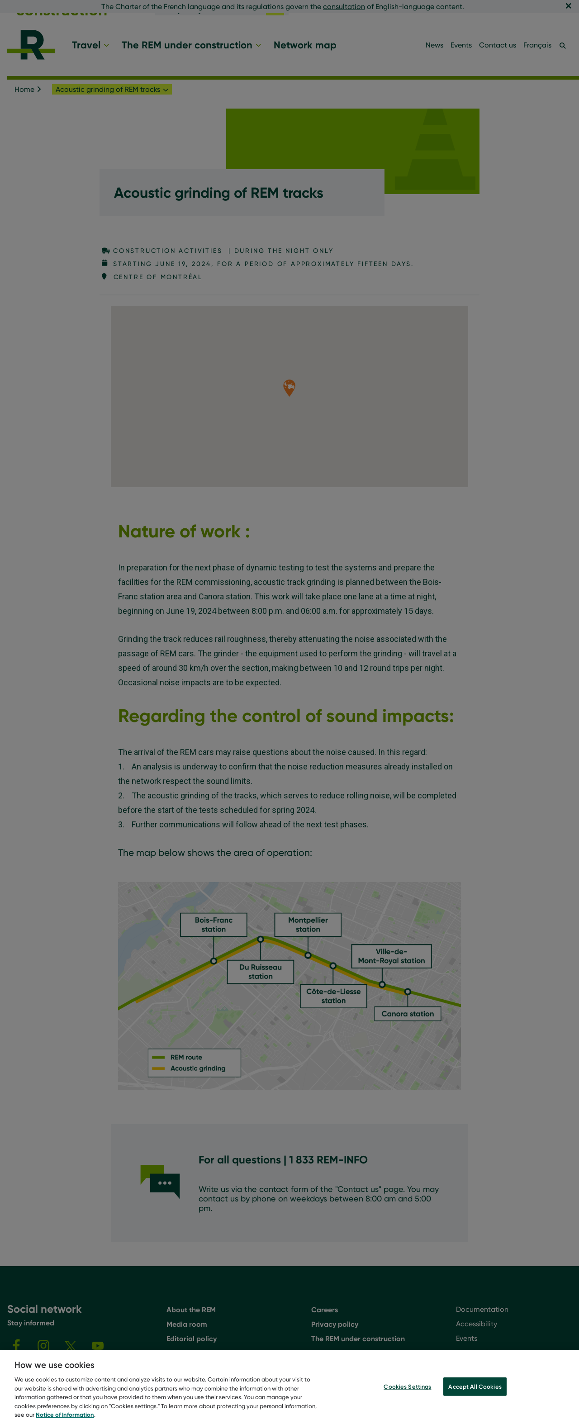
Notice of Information (65, 1415)
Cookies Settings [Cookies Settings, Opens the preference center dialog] (407, 1387)
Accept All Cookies (474, 1387)
